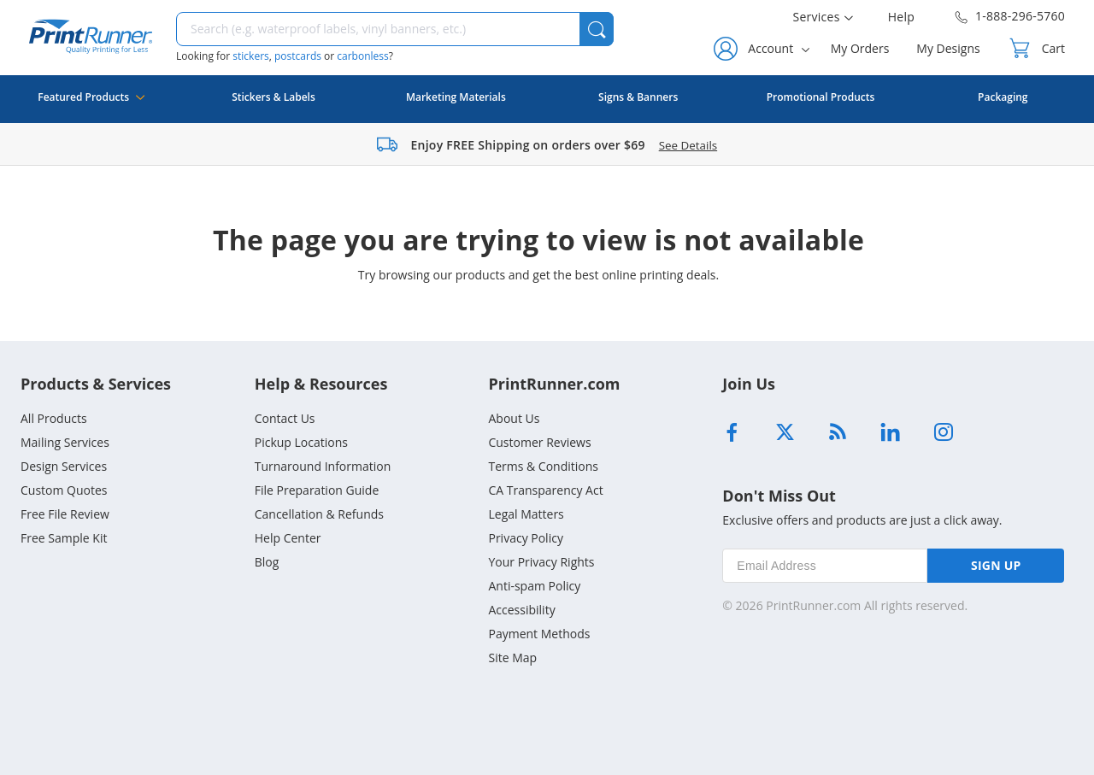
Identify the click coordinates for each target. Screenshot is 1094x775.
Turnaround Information (323, 466)
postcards (297, 56)
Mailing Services (65, 442)
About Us (513, 418)
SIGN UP (996, 565)
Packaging (1002, 97)
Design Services (64, 466)
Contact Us (285, 418)
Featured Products (91, 106)
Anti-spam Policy (534, 586)
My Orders (860, 48)
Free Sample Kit (64, 538)
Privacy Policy (525, 538)
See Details (688, 145)
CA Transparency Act (545, 490)
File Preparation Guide (317, 490)
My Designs (947, 48)
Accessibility (521, 610)
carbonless (362, 56)
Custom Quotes (64, 490)
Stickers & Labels (273, 97)
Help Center (288, 538)
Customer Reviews (539, 442)
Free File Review (65, 514)
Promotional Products (821, 97)
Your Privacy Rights (541, 562)
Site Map (512, 657)
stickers (250, 56)
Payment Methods (539, 633)
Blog (267, 562)
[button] (596, 29)
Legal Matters (525, 514)
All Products (54, 418)
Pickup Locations (301, 442)
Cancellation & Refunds (319, 514)
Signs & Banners (638, 97)
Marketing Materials (456, 97)
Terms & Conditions (543, 466)
